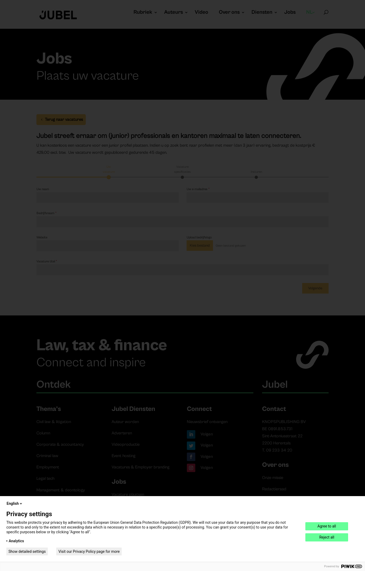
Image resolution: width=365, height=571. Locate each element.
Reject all (326, 537)
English (15, 503)
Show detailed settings (27, 551)
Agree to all (326, 526)
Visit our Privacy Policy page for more (89, 551)
